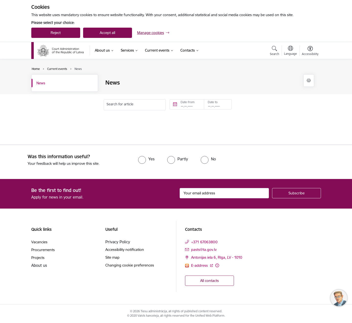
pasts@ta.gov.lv (204, 249)
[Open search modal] (274, 51)
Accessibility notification (124, 249)
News (40, 83)
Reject (56, 32)
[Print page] (309, 81)
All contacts (209, 280)
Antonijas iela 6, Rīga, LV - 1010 (216, 257)
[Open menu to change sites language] (290, 51)
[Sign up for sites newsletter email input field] (224, 193)
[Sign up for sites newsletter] (296, 193)
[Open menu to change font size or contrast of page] (310, 51)
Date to (213, 102)
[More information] (217, 265)
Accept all (107, 32)
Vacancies (39, 242)
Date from (188, 102)
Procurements (43, 249)
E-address (200, 265)
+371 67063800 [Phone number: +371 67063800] (204, 242)
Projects (37, 257)
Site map (112, 257)
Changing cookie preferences (129, 265)
